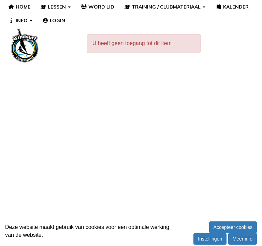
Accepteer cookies (233, 227)
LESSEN (56, 7)
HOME (19, 7)
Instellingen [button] (210, 239)
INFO (20, 20)
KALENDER (232, 7)
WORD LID (97, 7)
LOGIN (54, 20)
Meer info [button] (242, 239)
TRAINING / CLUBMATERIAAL (165, 7)
